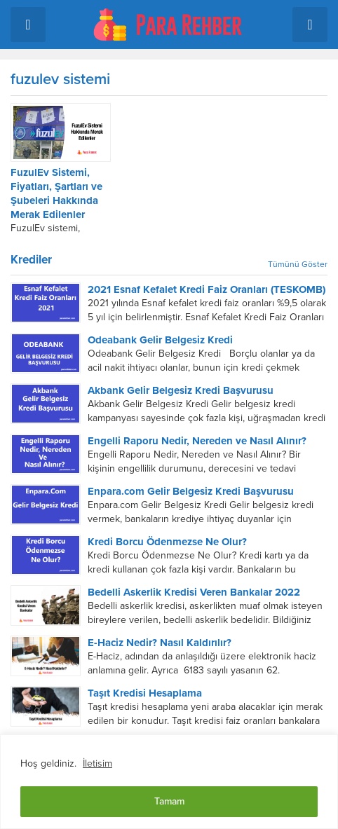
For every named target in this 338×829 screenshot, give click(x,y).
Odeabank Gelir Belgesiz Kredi (160, 340)
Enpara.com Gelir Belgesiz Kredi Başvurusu (191, 491)
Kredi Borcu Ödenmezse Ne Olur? (167, 541)
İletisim (97, 763)
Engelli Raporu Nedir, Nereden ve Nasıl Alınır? (197, 440)
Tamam (169, 801)
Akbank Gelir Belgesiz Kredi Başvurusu (180, 390)
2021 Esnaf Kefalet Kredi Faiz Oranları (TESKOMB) (206, 289)
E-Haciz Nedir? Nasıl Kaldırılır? (159, 642)
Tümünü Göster (297, 264)
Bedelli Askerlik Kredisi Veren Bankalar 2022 (194, 592)
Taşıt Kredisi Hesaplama (145, 693)
